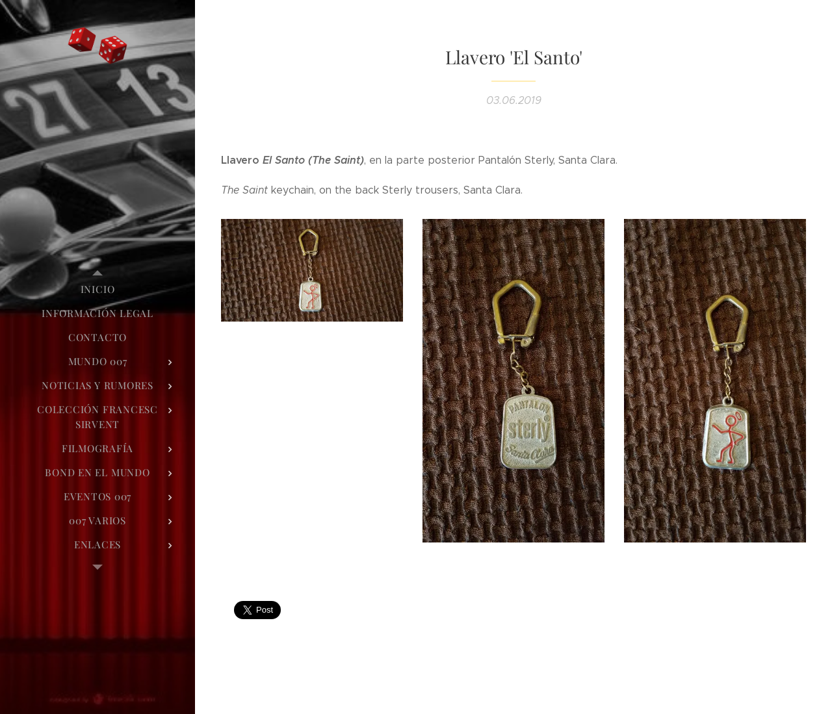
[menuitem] (97, 289)
